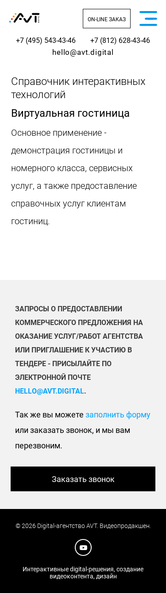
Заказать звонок (83, 479)
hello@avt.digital (83, 52)
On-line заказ (107, 19)
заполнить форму (118, 414)
